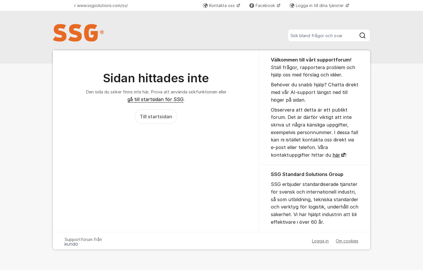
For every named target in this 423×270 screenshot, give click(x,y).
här (336, 155)
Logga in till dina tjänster (317, 5)
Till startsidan (156, 116)
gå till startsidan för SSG (155, 99)
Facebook (262, 5)
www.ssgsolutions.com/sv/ (101, 5)
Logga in (320, 240)
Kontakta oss (219, 5)
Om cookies (347, 240)
